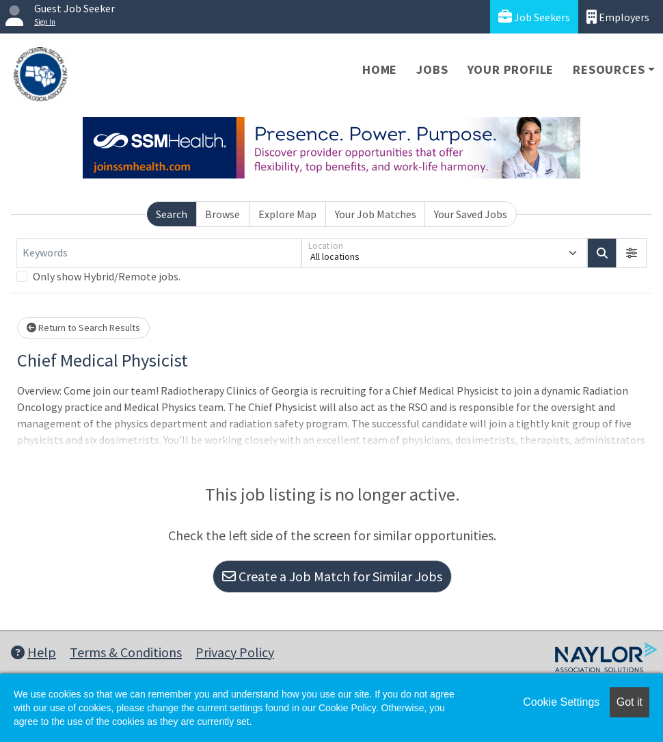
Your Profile (511, 69)
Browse (222, 214)
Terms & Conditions (126, 652)
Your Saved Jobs (470, 214)
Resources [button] (609, 69)
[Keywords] (158, 253)
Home (379, 69)
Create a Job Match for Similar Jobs (332, 576)
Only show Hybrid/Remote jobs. (106, 276)
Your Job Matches (375, 214)
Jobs (432, 69)
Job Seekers (534, 16)
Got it (629, 702)
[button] (632, 253)
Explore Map (287, 214)
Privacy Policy (234, 652)
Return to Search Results (83, 327)
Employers (617, 16)
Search (171, 214)
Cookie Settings (561, 702)
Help (33, 652)
